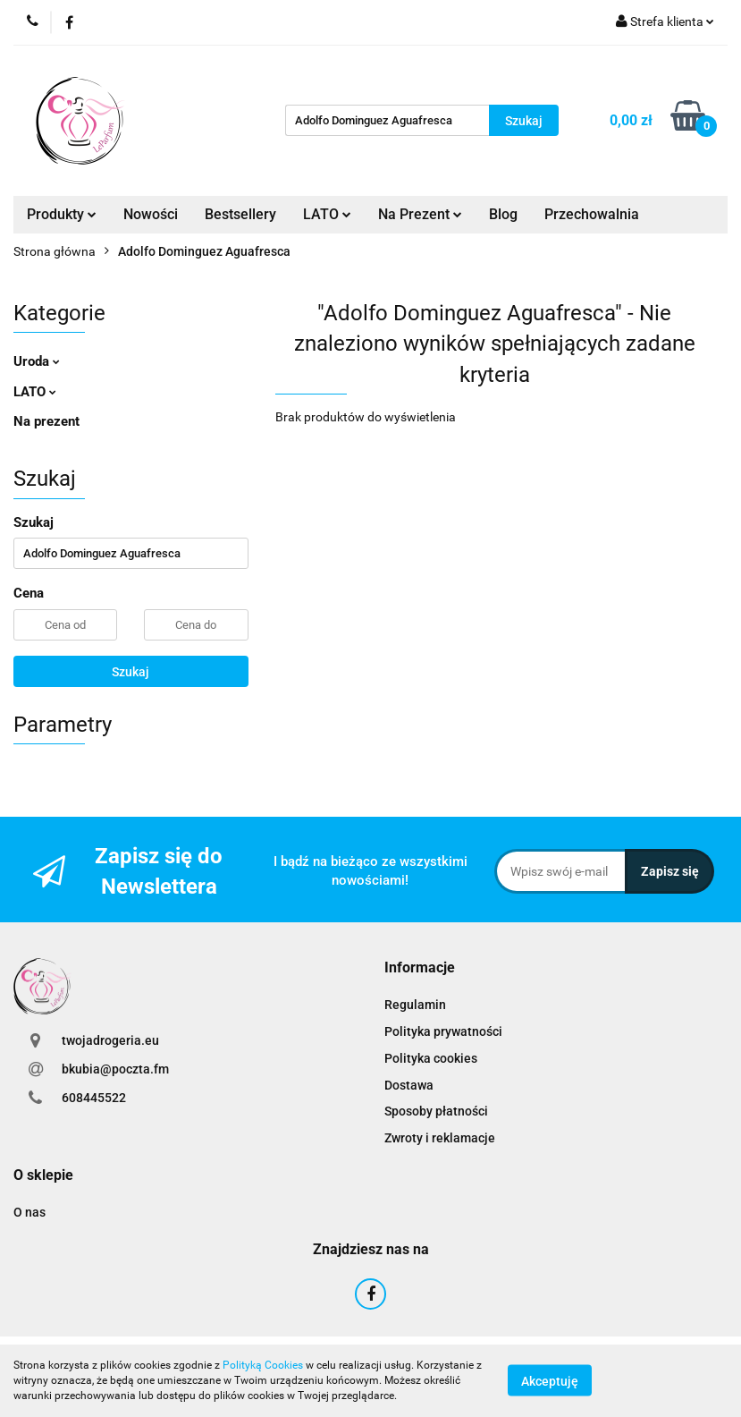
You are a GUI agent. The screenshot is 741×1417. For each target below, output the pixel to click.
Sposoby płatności (436, 1111)
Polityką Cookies (263, 1365)
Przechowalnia (591, 214)
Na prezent (46, 421)
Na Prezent (420, 214)
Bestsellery (240, 214)
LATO (327, 214)
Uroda (36, 361)
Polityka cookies (430, 1058)
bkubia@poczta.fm (115, 1069)
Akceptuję (549, 1381)
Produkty (62, 214)
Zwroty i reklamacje (439, 1138)
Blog (503, 214)
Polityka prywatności (443, 1031)
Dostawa (409, 1085)
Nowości (150, 214)
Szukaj (130, 672)
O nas (29, 1212)
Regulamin (415, 1004)
